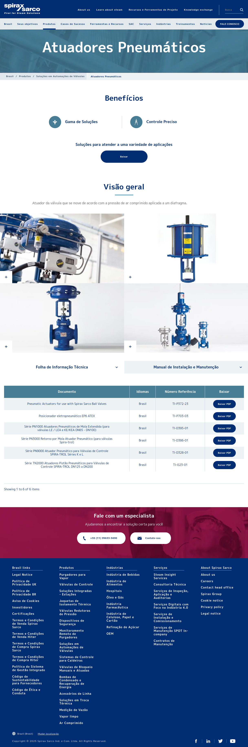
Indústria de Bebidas (123, 575)
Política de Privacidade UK (24, 582)
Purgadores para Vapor (72, 576)
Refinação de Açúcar (123, 627)
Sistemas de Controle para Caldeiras (76, 658)
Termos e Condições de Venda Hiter (28, 635)
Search (241, 9)
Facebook (196, 741)
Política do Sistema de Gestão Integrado (28, 668)
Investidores (22, 607)
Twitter (220, 741)
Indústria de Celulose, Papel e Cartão (120, 617)
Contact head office (217, 587)
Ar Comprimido (71, 723)
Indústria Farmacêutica (117, 605)
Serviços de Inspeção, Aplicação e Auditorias (171, 594)
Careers (207, 581)
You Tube (233, 741)
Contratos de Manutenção (164, 642)
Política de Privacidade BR (24, 592)
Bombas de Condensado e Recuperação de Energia (71, 682)
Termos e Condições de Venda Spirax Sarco (28, 623)
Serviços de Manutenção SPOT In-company (171, 631)
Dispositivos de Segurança (71, 622)
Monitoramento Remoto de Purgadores (71, 634)
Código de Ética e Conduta (26, 691)
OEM (110, 634)
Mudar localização (48, 733)
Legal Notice (22, 575)
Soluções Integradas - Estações (75, 592)
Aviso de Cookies (25, 601)
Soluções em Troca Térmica (74, 702)
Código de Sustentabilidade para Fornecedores (27, 680)
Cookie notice (212, 600)
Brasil (10, 76)
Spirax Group (211, 594)
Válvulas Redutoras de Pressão (74, 612)
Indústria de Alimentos (116, 582)
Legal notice (211, 613)
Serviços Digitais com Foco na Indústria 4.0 (171, 606)
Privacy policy (212, 607)
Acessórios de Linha (75, 694)
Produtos (25, 76)
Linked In (208, 741)
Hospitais (114, 591)
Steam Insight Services (165, 576)
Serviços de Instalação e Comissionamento (168, 617)
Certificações (23, 614)
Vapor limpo (68, 716)
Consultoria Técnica (170, 584)
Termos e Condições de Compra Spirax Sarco (28, 646)
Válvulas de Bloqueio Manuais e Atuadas (76, 668)
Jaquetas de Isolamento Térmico (75, 602)
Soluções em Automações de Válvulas (60, 76)
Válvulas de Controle (76, 584)
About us (208, 575)
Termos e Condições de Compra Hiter (28, 658)
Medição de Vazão (73, 710)
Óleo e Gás (115, 597)
